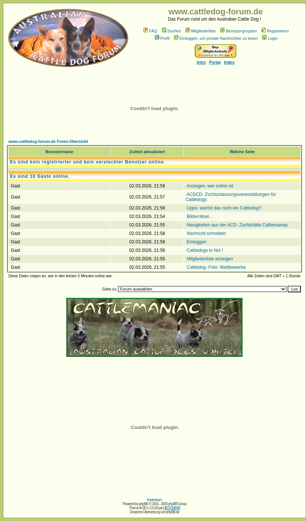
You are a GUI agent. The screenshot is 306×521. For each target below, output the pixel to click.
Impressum (154, 500)
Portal (214, 62)
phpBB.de (172, 512)
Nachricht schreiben (206, 233)
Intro (201, 62)
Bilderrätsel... (200, 216)
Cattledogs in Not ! (205, 250)
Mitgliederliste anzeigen (210, 258)
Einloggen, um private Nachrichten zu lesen (216, 38)
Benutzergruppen (238, 31)
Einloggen (196, 241)
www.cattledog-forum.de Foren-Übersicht (48, 141)
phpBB (143, 504)
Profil (162, 38)
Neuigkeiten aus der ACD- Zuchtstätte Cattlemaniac (237, 225)
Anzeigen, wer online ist (210, 186)
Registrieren (275, 31)
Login (270, 38)
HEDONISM (171, 508)
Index (229, 62)
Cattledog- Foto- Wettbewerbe (216, 267)
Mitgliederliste (200, 31)
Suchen (171, 31)
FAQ (150, 31)
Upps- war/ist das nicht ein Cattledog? (224, 208)
